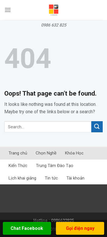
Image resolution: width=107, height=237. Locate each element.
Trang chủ (18, 153)
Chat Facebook (27, 228)
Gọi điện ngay (80, 228)
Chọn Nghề (46, 153)
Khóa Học (74, 153)
